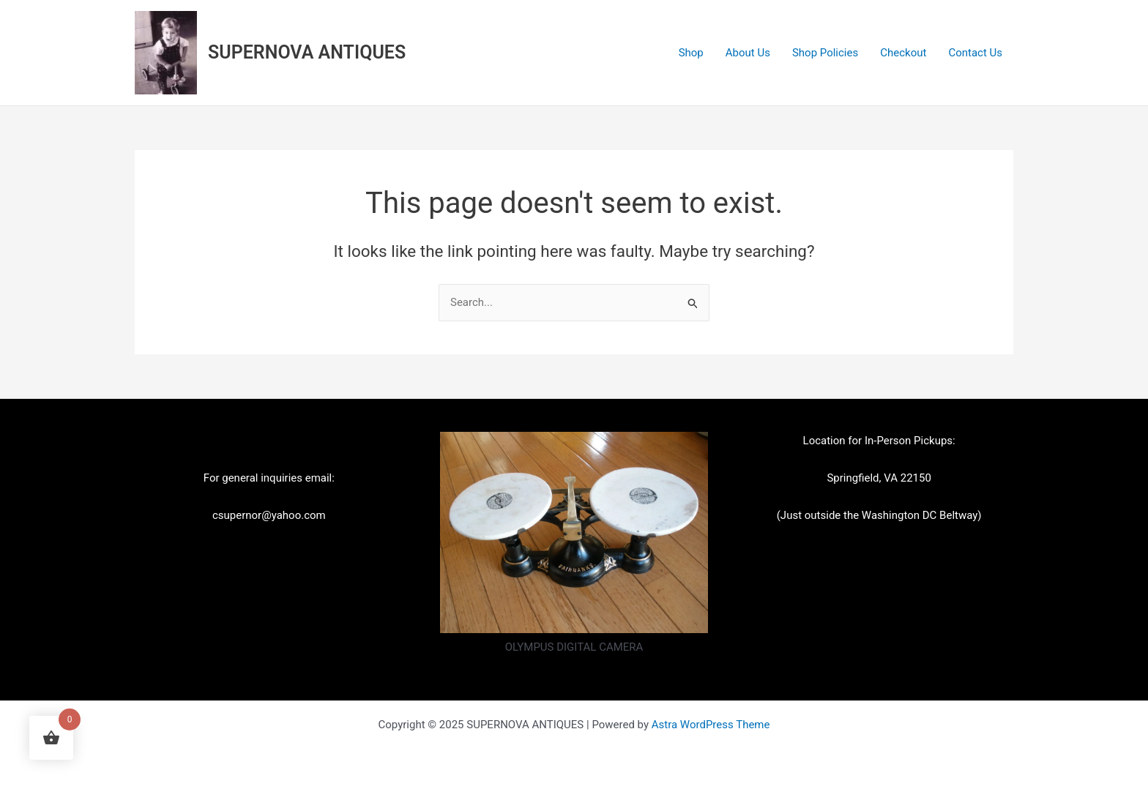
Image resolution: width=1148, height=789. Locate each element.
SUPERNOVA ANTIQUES (307, 52)
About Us (748, 52)
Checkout (903, 52)
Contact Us (975, 52)
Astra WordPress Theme (711, 724)
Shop (691, 52)
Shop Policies (825, 52)
